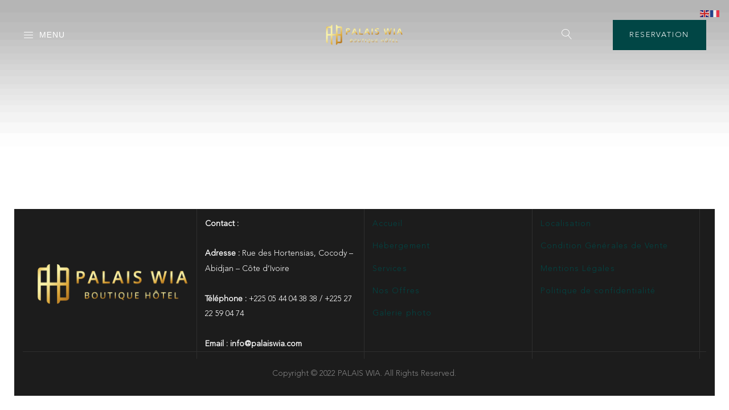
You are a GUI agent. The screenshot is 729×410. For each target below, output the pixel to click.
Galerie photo (402, 313)
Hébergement (401, 246)
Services (389, 269)
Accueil (387, 224)
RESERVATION (659, 35)
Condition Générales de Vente (604, 246)
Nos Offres (396, 291)
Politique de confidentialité (598, 291)
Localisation (566, 224)
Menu (44, 35)
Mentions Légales (577, 269)
